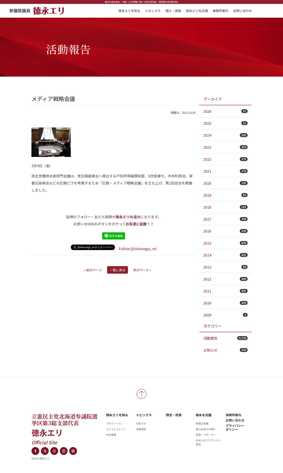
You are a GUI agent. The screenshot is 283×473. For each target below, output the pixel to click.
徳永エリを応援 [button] (197, 10)
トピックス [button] (153, 10)
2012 (225, 278)
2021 (225, 171)
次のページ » (142, 270)
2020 (225, 183)
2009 (225, 314)
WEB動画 (111, 434)
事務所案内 (220, 10)
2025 (225, 123)
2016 (225, 231)
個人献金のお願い (206, 429)
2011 (225, 290)
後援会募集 (202, 423)
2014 (225, 255)
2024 (225, 135)
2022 (225, 159)
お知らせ (225, 350)
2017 (225, 219)
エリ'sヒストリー (116, 429)
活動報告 (225, 338)
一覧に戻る (117, 270)
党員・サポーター (206, 434)
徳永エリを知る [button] (129, 10)
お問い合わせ (242, 10)
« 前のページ (93, 270)
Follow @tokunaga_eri (137, 248)
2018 (225, 207)
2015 (225, 243)
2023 (225, 147)
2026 (225, 111)
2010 (225, 302)
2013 (225, 267)
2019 (225, 195)
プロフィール (113, 423)
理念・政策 (173, 10)
